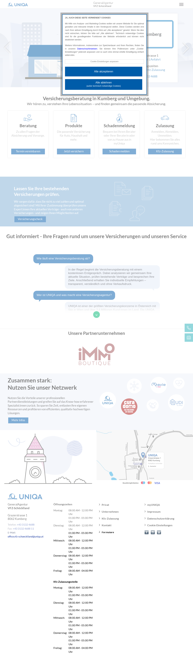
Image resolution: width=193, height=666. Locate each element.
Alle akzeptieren (103, 71)
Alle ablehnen (103, 84)
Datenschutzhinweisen (87, 49)
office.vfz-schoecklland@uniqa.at (26, 536)
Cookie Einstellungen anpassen (104, 61)
